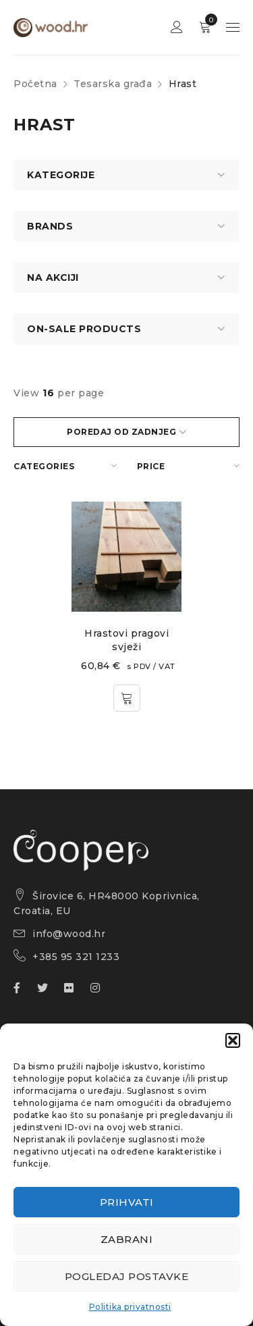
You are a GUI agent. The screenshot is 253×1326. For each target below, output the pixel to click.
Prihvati (127, 1202)
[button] (233, 1040)
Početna (35, 84)
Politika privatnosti (130, 1307)
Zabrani (127, 1239)
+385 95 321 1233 (75, 957)
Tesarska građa (113, 84)
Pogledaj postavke (127, 1276)
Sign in (177, 27)
